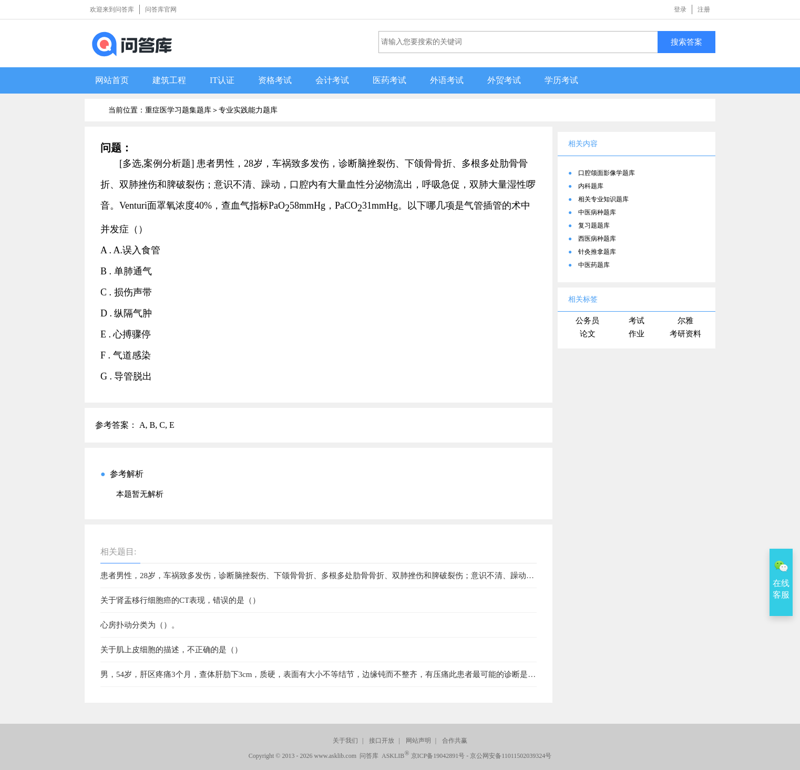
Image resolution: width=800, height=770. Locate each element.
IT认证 (222, 80)
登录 (680, 9)
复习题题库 (594, 225)
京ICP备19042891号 (438, 755)
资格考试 (275, 80)
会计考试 (332, 80)
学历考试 (561, 80)
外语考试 (447, 80)
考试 (636, 320)
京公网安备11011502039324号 (510, 755)
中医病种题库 (597, 212)
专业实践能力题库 (248, 110)
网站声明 (418, 740)
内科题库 (590, 186)
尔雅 (685, 320)
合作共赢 (454, 740)
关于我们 (345, 740)
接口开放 (381, 740)
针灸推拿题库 (597, 251)
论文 (588, 334)
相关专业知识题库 (603, 199)
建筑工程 (169, 80)
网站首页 (112, 80)
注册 (704, 9)
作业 (636, 334)
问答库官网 (161, 9)
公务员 (587, 320)
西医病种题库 (597, 238)
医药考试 (389, 80)
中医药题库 (594, 265)
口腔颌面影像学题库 (606, 173)
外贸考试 (504, 80)
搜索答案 (686, 41)
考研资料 (685, 334)
